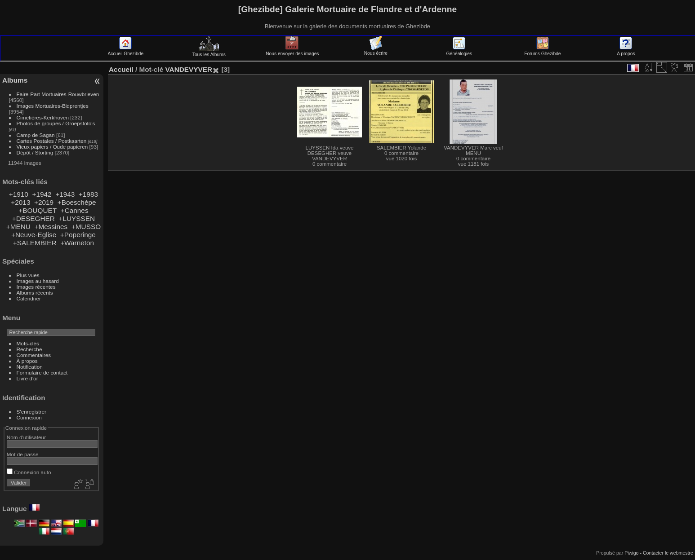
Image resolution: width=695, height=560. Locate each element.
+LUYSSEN (76, 218)
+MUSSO (86, 226)
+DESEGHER (33, 218)
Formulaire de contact (42, 372)
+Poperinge (78, 234)
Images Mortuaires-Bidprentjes (53, 106)
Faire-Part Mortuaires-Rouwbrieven (58, 94)
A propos (626, 51)
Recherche (29, 349)
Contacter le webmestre (668, 553)
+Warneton (77, 243)
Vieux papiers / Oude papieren (52, 147)
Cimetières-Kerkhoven (43, 117)
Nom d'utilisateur (26, 437)
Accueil (121, 69)
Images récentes (36, 287)
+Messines (50, 226)
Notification (30, 367)
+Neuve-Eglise (33, 234)
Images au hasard (38, 281)
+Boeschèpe (77, 202)
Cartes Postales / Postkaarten (52, 141)
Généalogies (459, 51)
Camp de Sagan (36, 135)
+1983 (88, 194)
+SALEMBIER (35, 243)
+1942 (41, 194)
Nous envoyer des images (292, 51)
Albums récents (35, 292)
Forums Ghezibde (542, 51)
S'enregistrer (31, 411)
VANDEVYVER (188, 69)
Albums (14, 80)
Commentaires (34, 355)
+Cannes (75, 210)
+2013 (20, 202)
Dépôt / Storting (35, 152)
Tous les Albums (209, 52)
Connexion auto (29, 472)
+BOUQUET (37, 210)
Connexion (29, 417)
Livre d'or (27, 378)
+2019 (43, 202)
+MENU (18, 226)
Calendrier (29, 298)
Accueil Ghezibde (125, 51)
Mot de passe (23, 454)
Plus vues (28, 275)
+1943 (65, 194)
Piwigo (631, 553)
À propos (27, 361)
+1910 (18, 194)
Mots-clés (28, 343)
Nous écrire (376, 51)
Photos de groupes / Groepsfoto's (56, 123)
